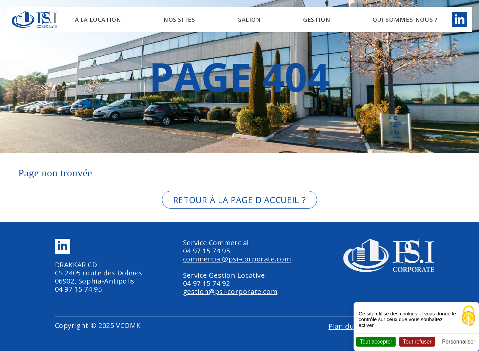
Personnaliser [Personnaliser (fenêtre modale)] (458, 342)
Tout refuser (417, 342)
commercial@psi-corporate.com (237, 259)
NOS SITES (179, 19)
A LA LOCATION (98, 19)
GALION (249, 19)
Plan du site (348, 326)
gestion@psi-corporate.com (230, 291)
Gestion (316, 19)
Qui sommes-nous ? (405, 19)
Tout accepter (376, 342)
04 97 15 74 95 (78, 289)
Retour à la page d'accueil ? (239, 200)
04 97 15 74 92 (206, 283)
